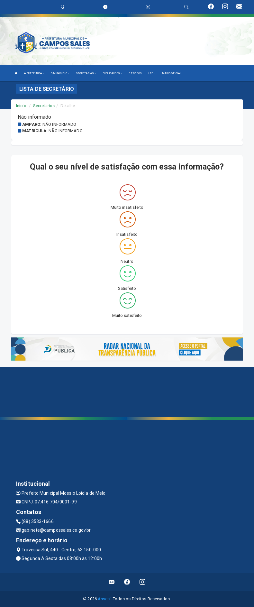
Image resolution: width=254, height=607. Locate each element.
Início (21, 105)
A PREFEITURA (34, 73)
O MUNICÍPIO (60, 73)
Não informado (59, 124)
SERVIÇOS (135, 73)
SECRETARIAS (86, 73)
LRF (152, 73)
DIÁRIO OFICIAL (171, 73)
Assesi (104, 598)
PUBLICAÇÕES (112, 73)
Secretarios (44, 105)
